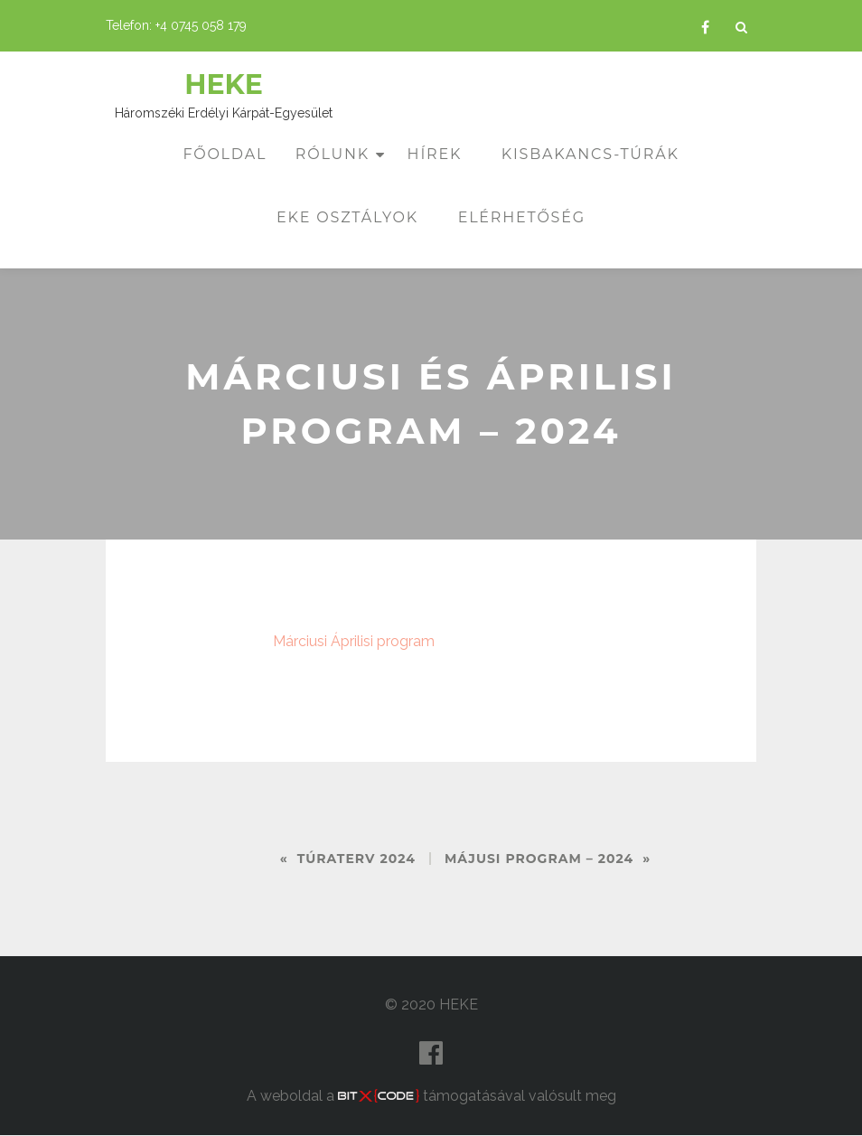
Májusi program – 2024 (539, 858)
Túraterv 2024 (356, 858)
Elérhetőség (522, 217)
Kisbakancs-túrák (590, 154)
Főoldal (225, 154)
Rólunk (332, 154)
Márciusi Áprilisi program (354, 641)
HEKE (223, 84)
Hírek (435, 154)
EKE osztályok (347, 217)
